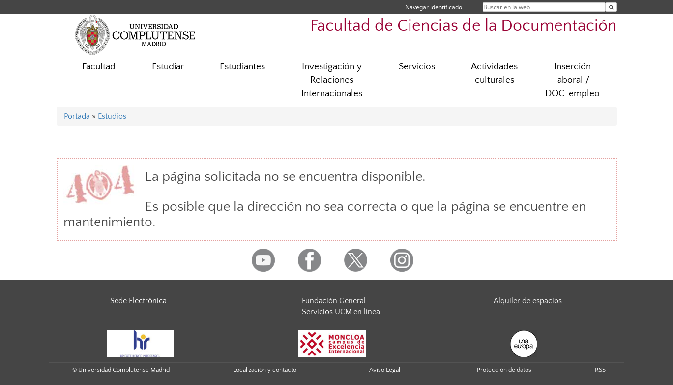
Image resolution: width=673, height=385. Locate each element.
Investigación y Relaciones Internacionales (331, 80)
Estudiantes (242, 67)
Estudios (112, 116)
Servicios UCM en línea (341, 311)
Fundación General (334, 300)
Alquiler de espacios (528, 300)
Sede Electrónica (138, 300)
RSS (600, 369)
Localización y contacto (264, 369)
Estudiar (168, 67)
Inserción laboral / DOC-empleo (572, 80)
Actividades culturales (494, 73)
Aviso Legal (384, 369)
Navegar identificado (433, 7)
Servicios (417, 67)
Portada (77, 116)
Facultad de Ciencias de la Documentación (463, 26)
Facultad (99, 67)
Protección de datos (504, 369)
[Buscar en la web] (611, 7)
